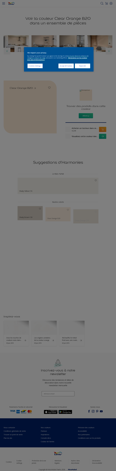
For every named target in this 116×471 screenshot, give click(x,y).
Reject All (82, 66)
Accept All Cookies (66, 66)
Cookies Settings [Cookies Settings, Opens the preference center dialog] (35, 66)
